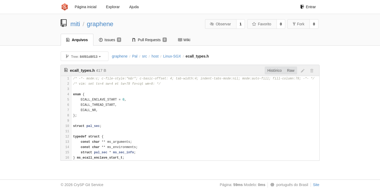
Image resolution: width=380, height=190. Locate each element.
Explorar (113, 7)
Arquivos (77, 40)
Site (316, 185)
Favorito (261, 24)
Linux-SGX (172, 56)
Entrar (308, 7)
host (154, 56)
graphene (100, 23)
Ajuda (134, 7)
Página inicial (86, 7)
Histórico (274, 70)
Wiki (184, 40)
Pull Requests (149, 39)
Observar (220, 24)
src (144, 56)
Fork (298, 24)
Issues (110, 39)
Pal (134, 56)
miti (75, 23)
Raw (290, 70)
